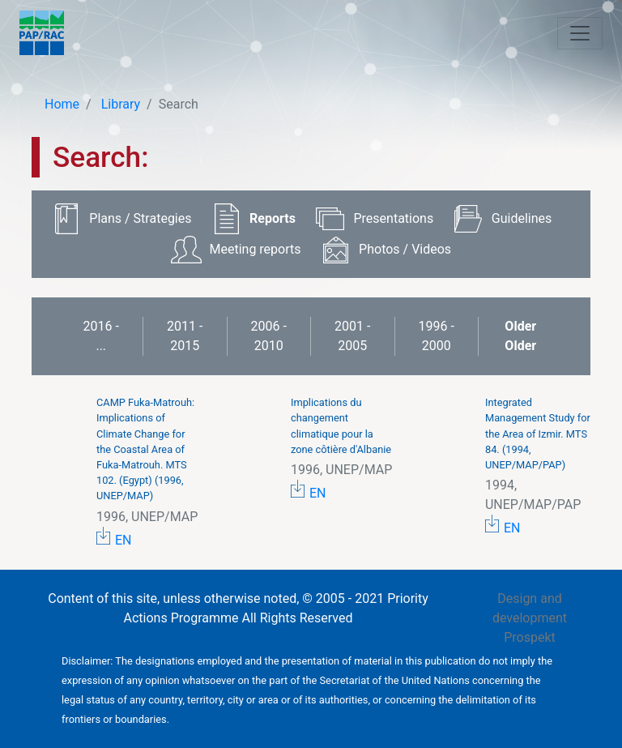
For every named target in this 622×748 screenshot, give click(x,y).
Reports (272, 218)
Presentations (394, 218)
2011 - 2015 (184, 335)
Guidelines (522, 218)
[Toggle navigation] (580, 33)
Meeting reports (254, 249)
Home (62, 104)
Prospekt (530, 637)
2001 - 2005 (352, 335)
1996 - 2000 (436, 335)
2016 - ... (101, 335)
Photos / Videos (405, 249)
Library (119, 104)
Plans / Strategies (140, 218)
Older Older (520, 335)
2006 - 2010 (269, 335)
